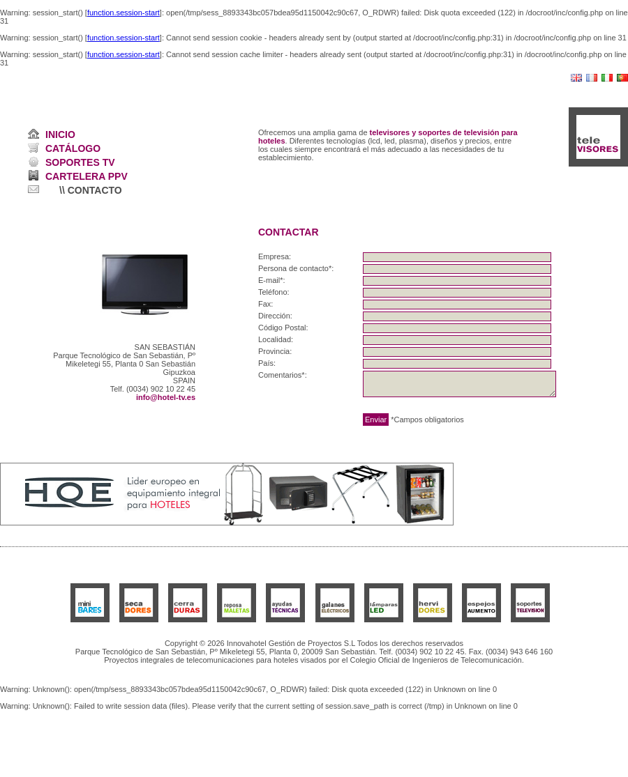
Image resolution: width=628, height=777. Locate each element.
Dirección (274, 315)
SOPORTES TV (80, 162)
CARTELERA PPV (86, 176)
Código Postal (282, 327)
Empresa (273, 256)
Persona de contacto (293, 268)
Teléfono (272, 292)
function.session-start (123, 12)
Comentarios (279, 375)
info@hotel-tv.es (165, 397)
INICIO (60, 134)
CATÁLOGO (72, 148)
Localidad (274, 339)
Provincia (274, 351)
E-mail (269, 280)
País (266, 363)
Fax (264, 304)
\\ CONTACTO (90, 190)
